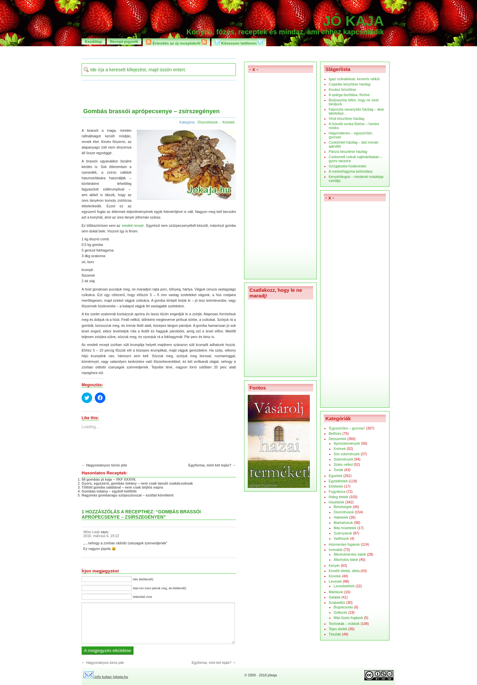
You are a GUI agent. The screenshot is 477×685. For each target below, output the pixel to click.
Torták (338, 470)
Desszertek (337, 439)
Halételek (341, 517)
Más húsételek (345, 528)
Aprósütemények (347, 443)
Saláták (335, 597)
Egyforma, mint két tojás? (209, 465)
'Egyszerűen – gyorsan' (347, 428)
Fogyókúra (337, 492)
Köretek (228, 122)
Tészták (335, 634)
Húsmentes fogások (344, 544)
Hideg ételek (338, 497)
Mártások (336, 592)
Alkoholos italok (346, 560)
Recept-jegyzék (124, 41)
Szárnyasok (343, 533)
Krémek (340, 449)
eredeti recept (132, 225)
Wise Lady (91, 532)
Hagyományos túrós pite (106, 465)
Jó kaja (353, 21)
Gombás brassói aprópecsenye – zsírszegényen (151, 111)
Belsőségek (343, 507)
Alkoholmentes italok (350, 554)
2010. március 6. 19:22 (101, 536)
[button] (185, 165)
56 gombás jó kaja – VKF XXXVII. (109, 479)
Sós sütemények (347, 454)
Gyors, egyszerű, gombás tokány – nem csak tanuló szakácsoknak (137, 483)
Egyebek (335, 476)
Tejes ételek (338, 629)
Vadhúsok (341, 538)
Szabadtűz (337, 602)
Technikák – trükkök (344, 624)
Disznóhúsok (208, 122)
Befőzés (335, 433)
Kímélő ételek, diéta (344, 571)
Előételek (336, 486)
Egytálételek (338, 481)
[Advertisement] (238, 52)
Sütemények (343, 459)
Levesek (335, 581)
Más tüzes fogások (348, 618)
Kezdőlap (93, 41)
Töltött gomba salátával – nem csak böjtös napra (122, 487)
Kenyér (334, 565)
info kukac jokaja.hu (106, 677)
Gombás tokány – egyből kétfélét (109, 491)
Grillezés (340, 612)
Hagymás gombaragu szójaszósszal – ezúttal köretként (127, 495)
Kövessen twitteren (239, 42)
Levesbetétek (344, 586)
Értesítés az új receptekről (176, 42)
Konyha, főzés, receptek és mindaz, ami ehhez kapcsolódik (285, 32)
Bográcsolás (343, 607)
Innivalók (336, 550)
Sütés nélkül (343, 464)
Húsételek (336, 502)
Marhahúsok (343, 523)
